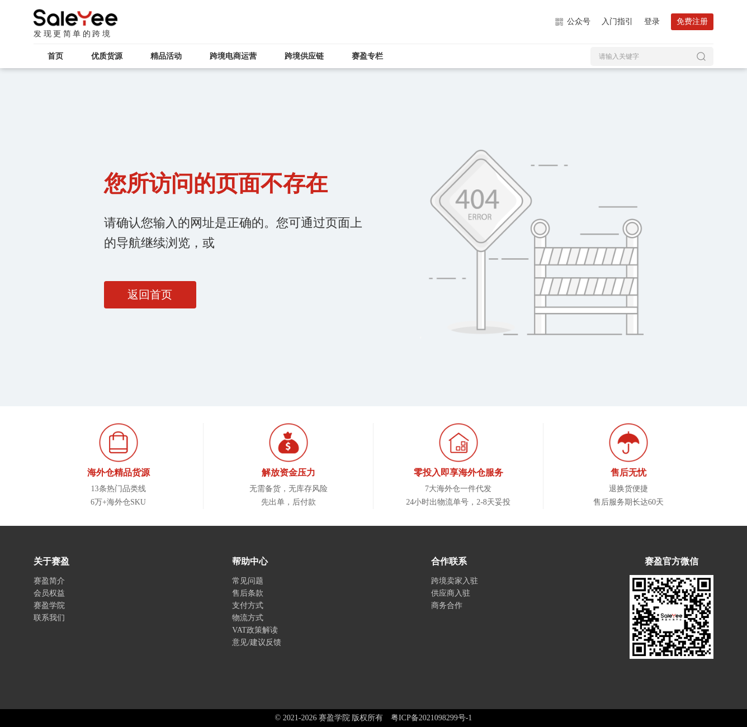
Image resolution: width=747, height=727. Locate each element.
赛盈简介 (49, 581)
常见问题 (247, 581)
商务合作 (446, 605)
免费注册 (692, 21)
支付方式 (247, 605)
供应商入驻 (450, 593)
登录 (652, 21)
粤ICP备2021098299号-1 (431, 718)
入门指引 (617, 21)
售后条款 (247, 593)
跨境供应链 (304, 56)
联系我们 (49, 618)
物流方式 (247, 618)
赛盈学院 (75, 18)
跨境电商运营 (233, 56)
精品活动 (166, 56)
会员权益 (49, 593)
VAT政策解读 (254, 630)
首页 (55, 56)
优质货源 (106, 56)
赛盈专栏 (367, 56)
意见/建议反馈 (256, 642)
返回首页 (150, 295)
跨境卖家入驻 (454, 581)
